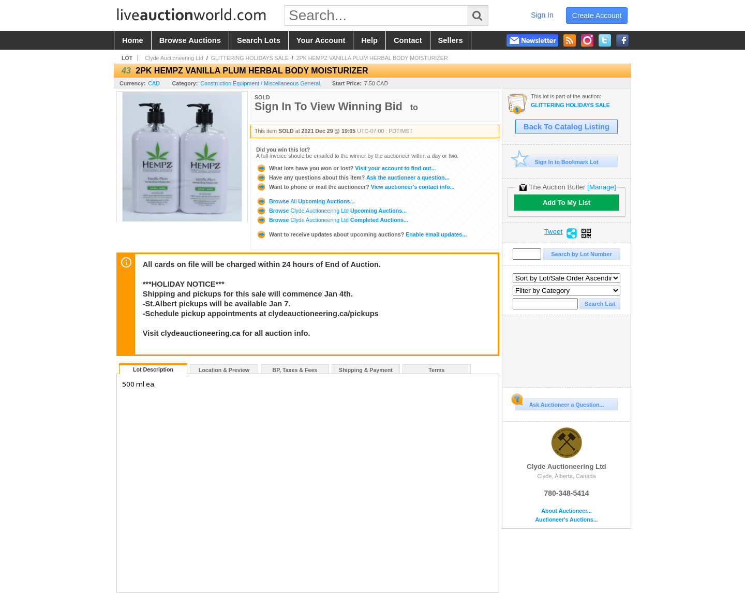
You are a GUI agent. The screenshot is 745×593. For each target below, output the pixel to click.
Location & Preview (224, 370)
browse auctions (190, 40)
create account (597, 15)
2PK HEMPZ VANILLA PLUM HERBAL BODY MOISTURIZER (372, 58)
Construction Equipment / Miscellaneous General (260, 83)
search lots (258, 40)
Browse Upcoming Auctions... (305, 201)
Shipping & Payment (366, 370)
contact (408, 40)
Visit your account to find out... (346, 168)
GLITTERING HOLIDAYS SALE (250, 58)
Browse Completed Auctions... (332, 220)
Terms (436, 370)
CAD (154, 83)
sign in (542, 15)
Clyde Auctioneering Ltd (174, 58)
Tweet (553, 231)
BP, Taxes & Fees (295, 370)
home (132, 40)
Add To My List (566, 202)
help (369, 40)
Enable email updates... (361, 234)
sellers (450, 40)
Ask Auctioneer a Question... (559, 403)
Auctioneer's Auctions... (566, 520)
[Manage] (601, 187)
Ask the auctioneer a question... (352, 177)
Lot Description (153, 369)
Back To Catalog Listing (566, 127)
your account (320, 40)
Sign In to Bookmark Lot (557, 162)
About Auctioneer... (566, 511)
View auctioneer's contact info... (355, 187)
